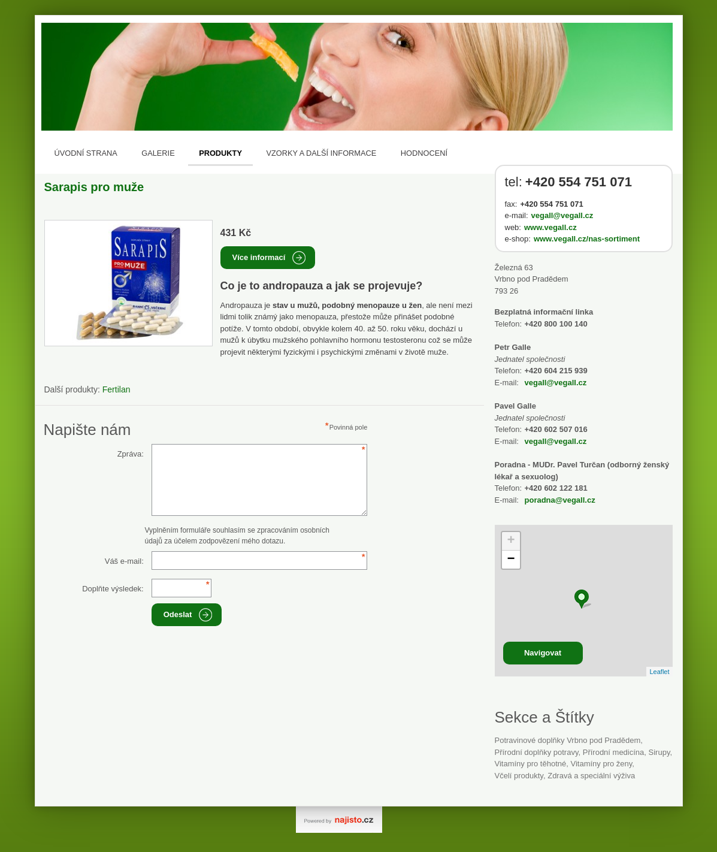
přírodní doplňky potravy (537, 752)
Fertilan (116, 389)
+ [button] (511, 541)
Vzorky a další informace (321, 153)
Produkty (220, 153)
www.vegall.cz (550, 227)
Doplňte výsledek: (113, 588)
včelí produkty (519, 775)
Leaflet (659, 671)
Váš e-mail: (124, 561)
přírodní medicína (614, 752)
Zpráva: (130, 453)
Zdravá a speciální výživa (591, 775)
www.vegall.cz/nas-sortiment (587, 238)
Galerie (157, 153)
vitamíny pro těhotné (531, 763)
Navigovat (542, 652)
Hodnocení (424, 153)
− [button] (511, 560)
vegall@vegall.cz (562, 215)
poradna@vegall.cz (560, 500)
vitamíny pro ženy (601, 763)
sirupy (659, 752)
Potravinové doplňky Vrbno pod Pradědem (568, 740)
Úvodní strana (86, 153)
